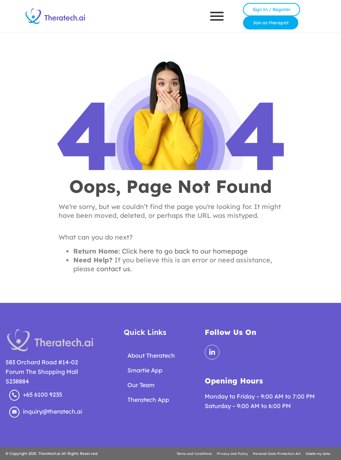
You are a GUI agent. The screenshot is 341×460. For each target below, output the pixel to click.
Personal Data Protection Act (276, 453)
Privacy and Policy (232, 453)
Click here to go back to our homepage (185, 251)
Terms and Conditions (194, 453)
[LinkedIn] (212, 352)
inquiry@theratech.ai (52, 411)
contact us (113, 269)
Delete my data (318, 453)
